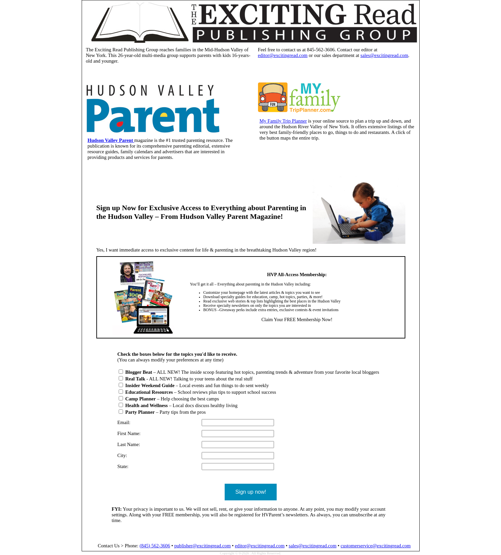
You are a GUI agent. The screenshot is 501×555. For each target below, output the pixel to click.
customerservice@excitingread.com (376, 545)
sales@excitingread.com (384, 55)
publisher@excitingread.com (202, 545)
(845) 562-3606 (155, 545)
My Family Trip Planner (283, 121)
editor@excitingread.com (283, 55)
